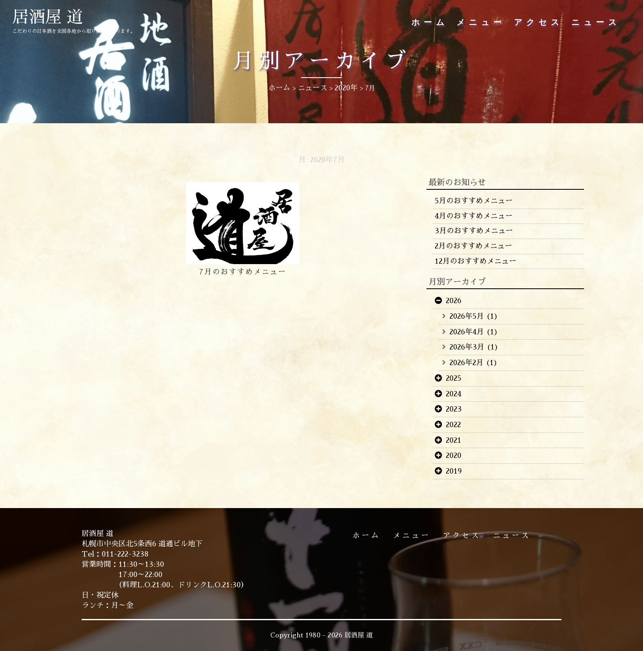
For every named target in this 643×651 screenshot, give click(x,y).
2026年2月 (466, 362)
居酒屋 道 (47, 17)
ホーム (429, 22)
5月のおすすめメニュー (474, 201)
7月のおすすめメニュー (242, 272)
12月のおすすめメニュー (475, 261)
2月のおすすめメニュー (473, 246)
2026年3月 (466, 347)
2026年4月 (466, 332)
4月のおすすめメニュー (474, 216)
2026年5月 (466, 316)
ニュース (595, 22)
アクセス (538, 22)
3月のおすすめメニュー (474, 231)
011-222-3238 (125, 554)
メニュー (481, 22)
